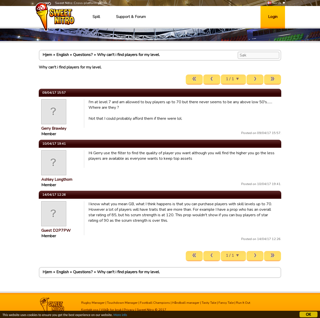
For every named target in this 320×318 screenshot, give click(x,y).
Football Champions (155, 302)
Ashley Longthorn (56, 179)
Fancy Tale (226, 302)
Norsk (274, 3)
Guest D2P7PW (56, 230)
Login (273, 17)
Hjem (47, 55)
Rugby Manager (93, 302)
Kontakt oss (89, 310)
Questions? (83, 55)
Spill (96, 17)
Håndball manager (186, 302)
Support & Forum (131, 17)
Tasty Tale (209, 302)
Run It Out (243, 302)
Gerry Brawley (53, 128)
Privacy (129, 310)
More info (120, 315)
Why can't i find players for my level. (128, 55)
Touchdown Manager (122, 302)
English (62, 55)
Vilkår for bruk (111, 310)
